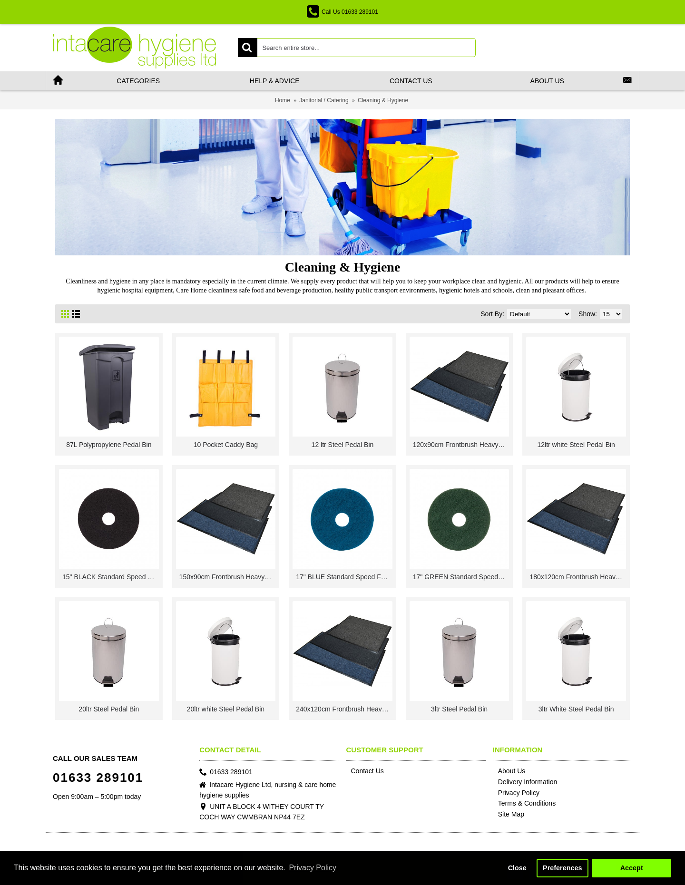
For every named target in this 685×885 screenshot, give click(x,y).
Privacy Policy (516, 793)
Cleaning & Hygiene (383, 100)
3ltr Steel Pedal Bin (459, 709)
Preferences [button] (562, 868)
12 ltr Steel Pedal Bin (343, 444)
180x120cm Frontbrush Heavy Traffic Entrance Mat (577, 577)
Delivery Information (525, 782)
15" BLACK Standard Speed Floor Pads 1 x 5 (110, 577)
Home (282, 100)
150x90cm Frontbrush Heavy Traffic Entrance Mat (227, 577)
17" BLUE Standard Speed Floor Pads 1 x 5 (344, 577)
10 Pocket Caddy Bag (226, 444)
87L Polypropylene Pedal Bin (108, 444)
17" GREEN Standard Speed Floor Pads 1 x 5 (461, 577)
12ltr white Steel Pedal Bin (576, 444)
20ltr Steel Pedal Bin (108, 709)
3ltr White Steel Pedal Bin (576, 709)
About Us (509, 771)
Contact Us (365, 771)
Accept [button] (631, 868)
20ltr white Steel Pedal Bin (225, 709)
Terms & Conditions (524, 803)
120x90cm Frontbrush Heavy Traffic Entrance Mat (461, 444)
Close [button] (517, 868)
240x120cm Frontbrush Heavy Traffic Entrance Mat (344, 709)
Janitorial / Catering (323, 100)
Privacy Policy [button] (312, 868)
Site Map (508, 814)
